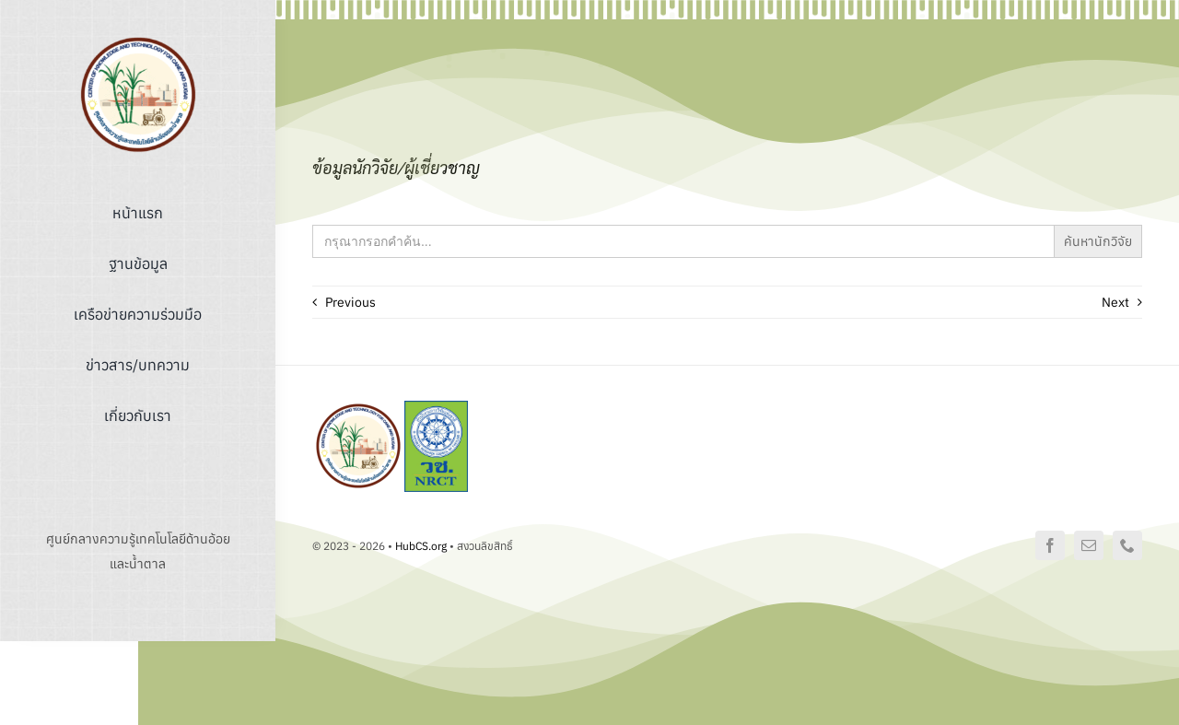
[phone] (1127, 545)
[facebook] (1050, 545)
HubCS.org (421, 546)
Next (1115, 302)
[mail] (1088, 545)
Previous (350, 302)
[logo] (138, 39)
